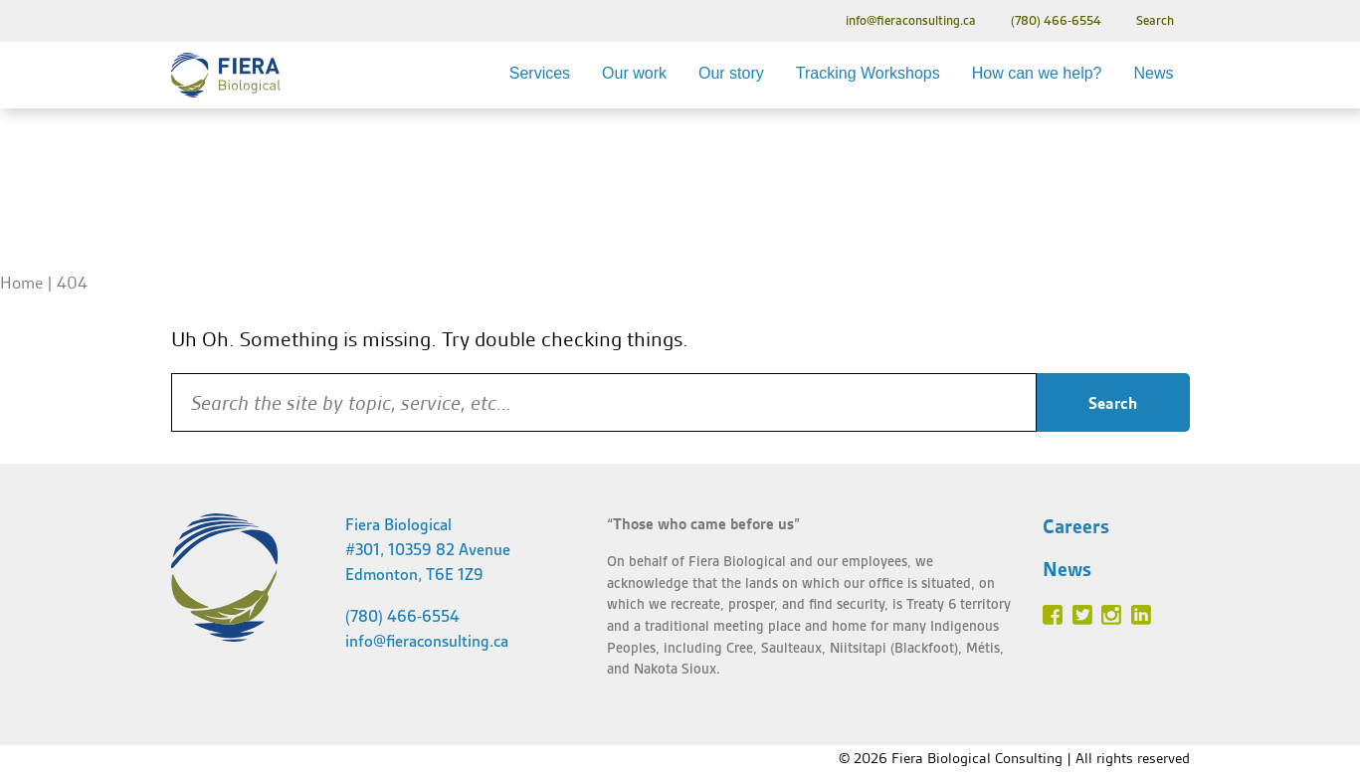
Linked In (1141, 615)
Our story (731, 73)
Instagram (1111, 615)
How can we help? (1037, 73)
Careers (1076, 526)
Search (1155, 20)
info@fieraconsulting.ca (911, 20)
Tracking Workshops (868, 73)
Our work (634, 73)
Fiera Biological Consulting (226, 75)
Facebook (1053, 615)
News (1153, 73)
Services (539, 73)
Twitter (1082, 615)
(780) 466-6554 (1056, 20)
